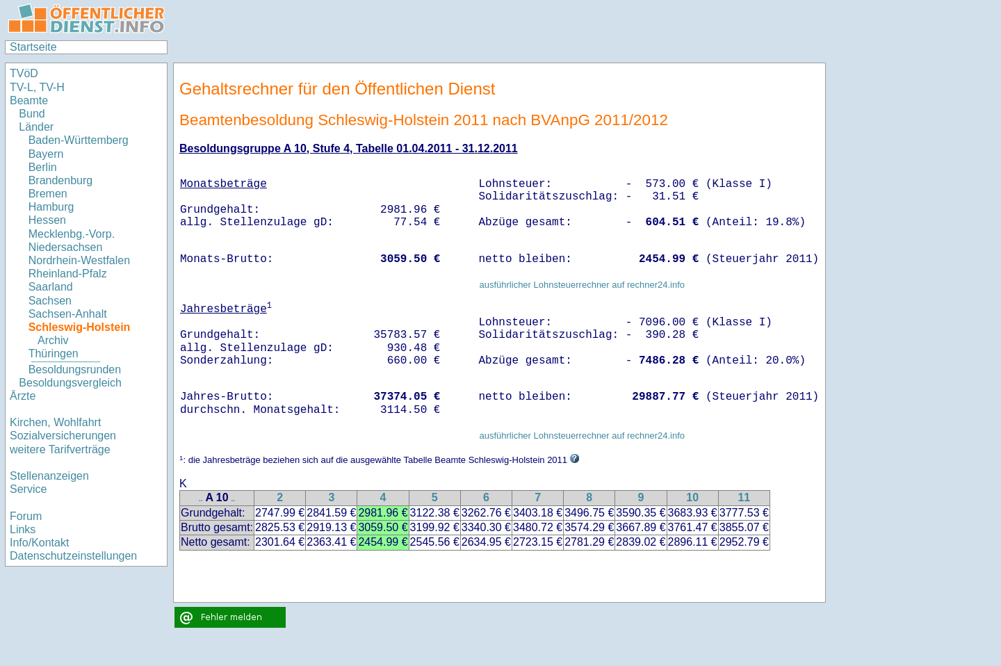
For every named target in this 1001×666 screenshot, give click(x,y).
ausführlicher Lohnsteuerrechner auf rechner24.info (582, 284)
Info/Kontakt (39, 543)
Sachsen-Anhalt (68, 314)
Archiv (53, 340)
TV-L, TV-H (37, 87)
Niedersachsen (66, 247)
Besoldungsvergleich (70, 383)
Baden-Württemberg (79, 140)
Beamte (29, 100)
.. (201, 499)
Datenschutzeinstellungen (73, 556)
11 (744, 497)
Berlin (43, 167)
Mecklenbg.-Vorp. (72, 234)
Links (22, 529)
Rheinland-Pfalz (68, 273)
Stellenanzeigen (49, 476)
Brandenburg (61, 180)
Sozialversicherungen (63, 435)
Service (28, 489)
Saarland (51, 287)
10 (692, 497)
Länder (36, 127)
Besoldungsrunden (75, 369)
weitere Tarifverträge (60, 449)
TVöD (24, 73)
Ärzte (22, 396)
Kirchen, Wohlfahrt (55, 422)
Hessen (47, 220)
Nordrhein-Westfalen (79, 260)
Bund (31, 114)
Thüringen (54, 353)
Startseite (33, 47)
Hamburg (51, 207)
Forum (26, 516)
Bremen (48, 194)
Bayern (46, 154)
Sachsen (50, 301)
